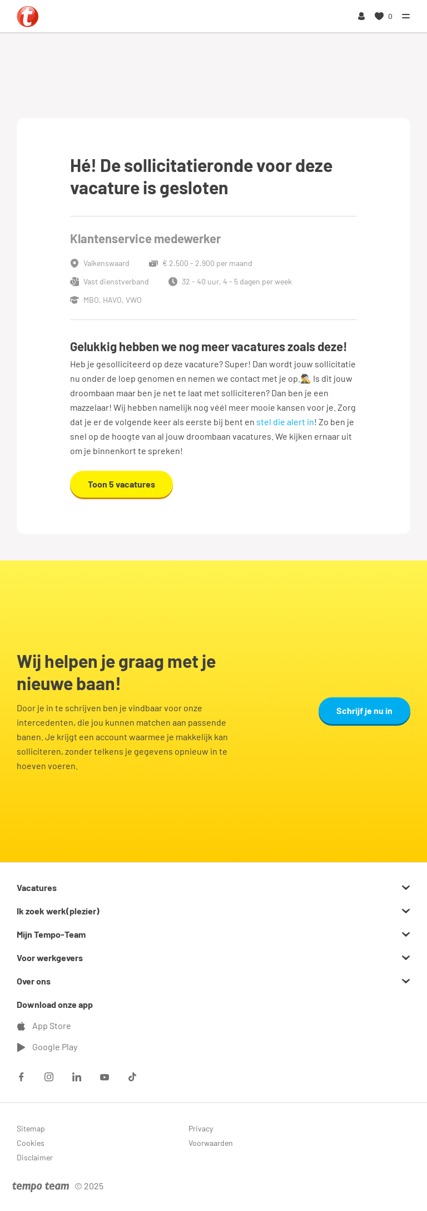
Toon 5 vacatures (121, 484)
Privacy (200, 1128)
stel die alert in (285, 421)
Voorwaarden (210, 1143)
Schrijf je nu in (364, 710)
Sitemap (31, 1128)
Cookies (30, 1143)
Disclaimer (35, 1157)
